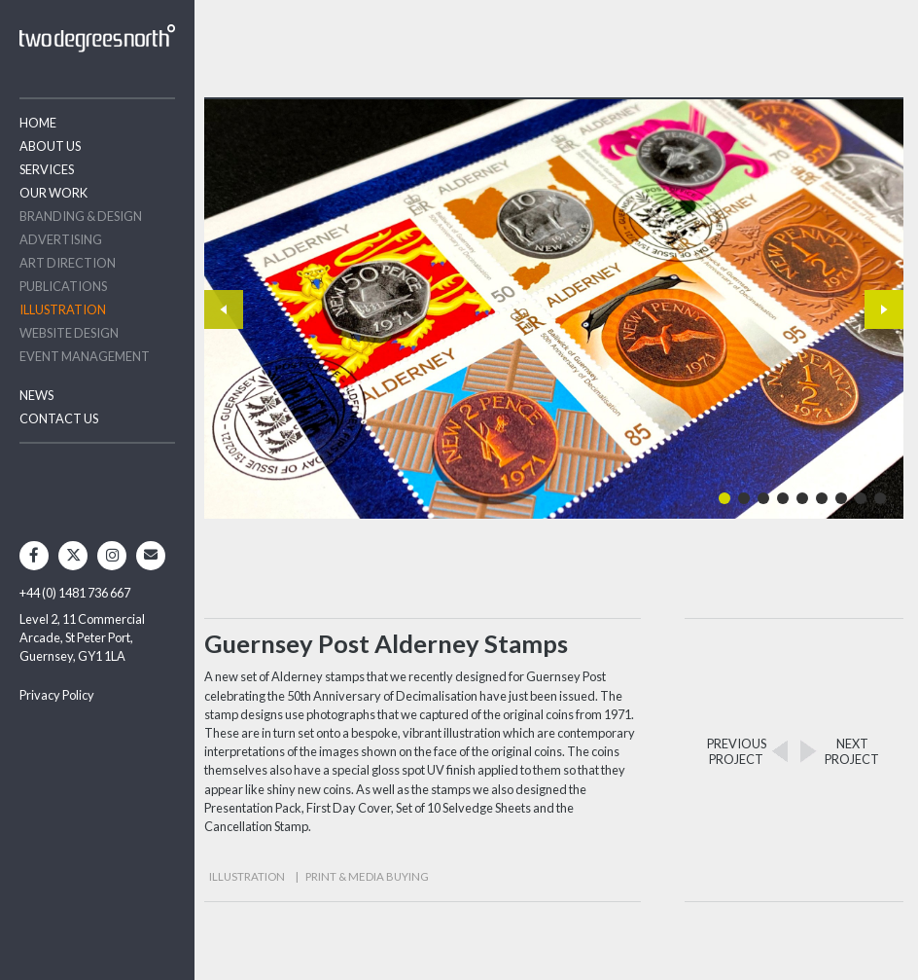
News (36, 395)
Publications (63, 286)
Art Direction (67, 263)
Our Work (53, 192)
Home (37, 122)
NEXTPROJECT (852, 751)
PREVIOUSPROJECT (736, 751)
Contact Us (58, 418)
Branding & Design (80, 216)
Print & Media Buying (367, 876)
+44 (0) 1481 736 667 (74, 592)
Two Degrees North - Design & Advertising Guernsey (97, 38)
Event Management (84, 356)
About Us (50, 146)
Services (46, 169)
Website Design (69, 333)
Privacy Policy (56, 695)
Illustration (62, 309)
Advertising (60, 239)
